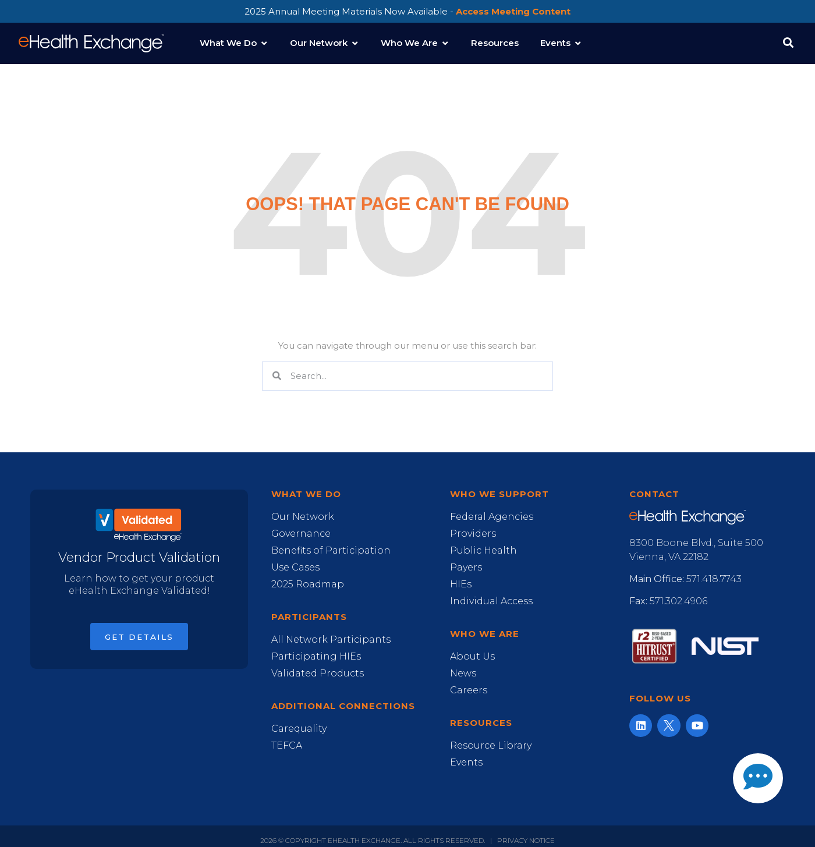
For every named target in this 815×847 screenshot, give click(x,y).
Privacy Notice (526, 840)
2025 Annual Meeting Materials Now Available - (407, 11)
